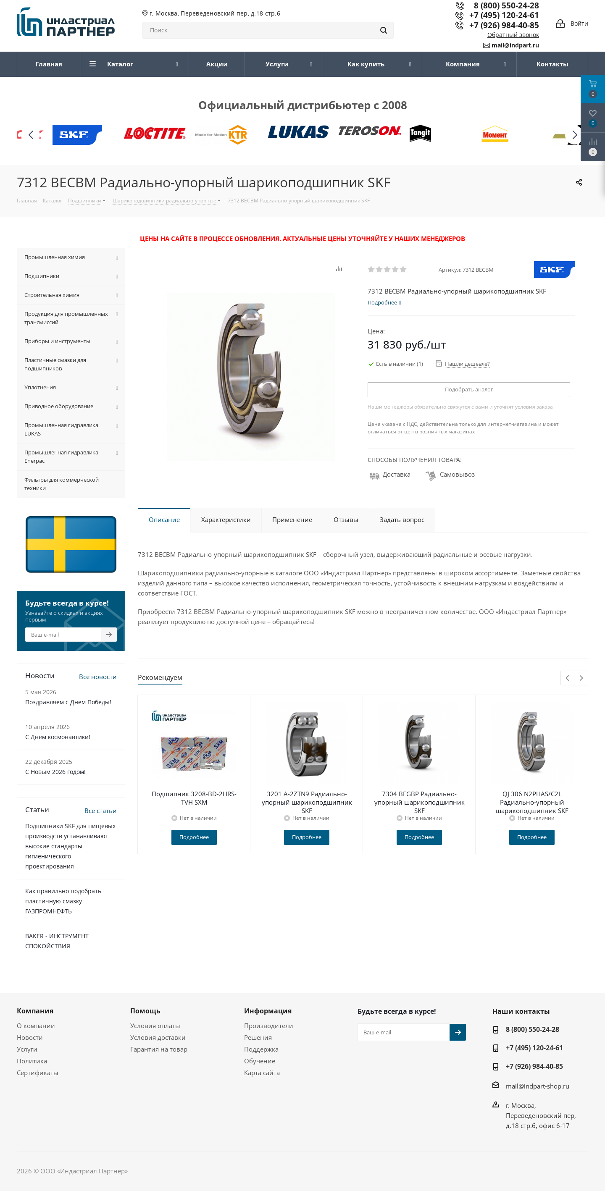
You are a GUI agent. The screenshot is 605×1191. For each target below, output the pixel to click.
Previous (568, 678)
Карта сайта (262, 1072)
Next (581, 678)
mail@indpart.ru (515, 45)
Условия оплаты (155, 1025)
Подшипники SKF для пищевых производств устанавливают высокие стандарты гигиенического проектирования (70, 846)
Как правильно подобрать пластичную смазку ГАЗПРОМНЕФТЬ (63, 901)
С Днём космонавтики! (57, 737)
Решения (258, 1037)
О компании (36, 1025)
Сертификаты (37, 1072)
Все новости (98, 676)
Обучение (259, 1061)
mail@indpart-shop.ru (537, 1086)
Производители (268, 1025)
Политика (32, 1061)
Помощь (145, 1010)
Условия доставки (158, 1037)
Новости (30, 1037)
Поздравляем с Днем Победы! (68, 702)
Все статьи (100, 810)
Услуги (27, 1049)
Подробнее (194, 837)
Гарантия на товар (158, 1049)
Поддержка (261, 1049)
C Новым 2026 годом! (55, 772)
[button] (574, 135)
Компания (35, 1010)
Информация (268, 1010)
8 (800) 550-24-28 (532, 1029)
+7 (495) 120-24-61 (504, 15)
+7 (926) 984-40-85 (504, 25)
